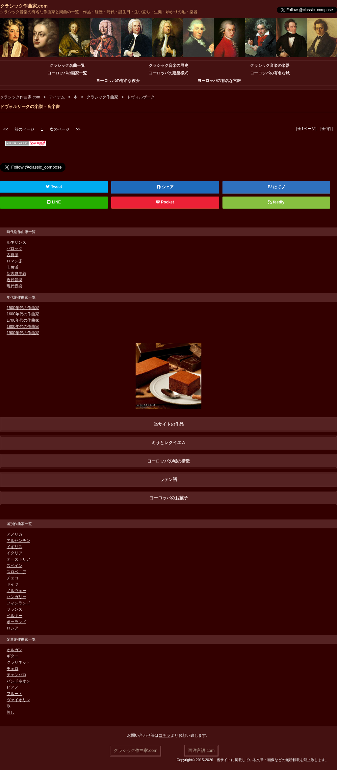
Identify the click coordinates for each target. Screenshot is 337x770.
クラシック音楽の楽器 (270, 65)
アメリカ (14, 534)
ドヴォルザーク (141, 97)
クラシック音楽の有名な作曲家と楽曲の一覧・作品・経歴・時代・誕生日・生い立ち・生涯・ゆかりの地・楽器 (98, 12)
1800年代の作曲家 (23, 326)
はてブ (279, 187)
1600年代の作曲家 (23, 314)
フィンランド (18, 603)
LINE (54, 202)
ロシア (12, 628)
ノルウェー (16, 590)
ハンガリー (16, 597)
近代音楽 (14, 280)
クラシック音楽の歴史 (168, 65)
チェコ (12, 578)
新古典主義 (16, 273)
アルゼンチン (18, 540)
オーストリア (18, 559)
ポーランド (16, 622)
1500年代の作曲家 (23, 307)
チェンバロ (16, 675)
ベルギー (14, 615)
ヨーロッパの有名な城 (270, 73)
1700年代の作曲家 (23, 320)
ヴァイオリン (18, 700)
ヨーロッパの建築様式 (168, 73)
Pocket (165, 202)
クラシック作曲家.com (24, 6)
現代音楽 (14, 286)
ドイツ (12, 584)
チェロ (12, 668)
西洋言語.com (201, 750)
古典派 (12, 254)
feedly (276, 202)
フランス (14, 609)
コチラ (164, 735)
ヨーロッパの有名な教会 (118, 80)
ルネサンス (16, 242)
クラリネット (18, 662)
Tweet (54, 186)
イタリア (14, 553)
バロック (14, 248)
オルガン (14, 650)
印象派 (12, 267)
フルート (14, 693)
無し (10, 712)
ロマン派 (14, 261)
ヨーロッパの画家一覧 (67, 73)
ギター (12, 656)
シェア (165, 187)
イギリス (14, 546)
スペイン (14, 565)
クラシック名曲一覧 (67, 65)
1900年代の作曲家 (23, 333)
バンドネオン (18, 681)
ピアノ (12, 687)
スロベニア (16, 572)
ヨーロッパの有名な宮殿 (219, 80)
